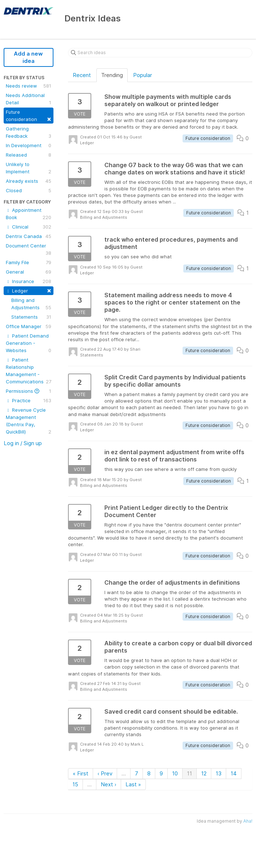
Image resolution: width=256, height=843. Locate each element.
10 (175, 773)
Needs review (28, 85)
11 (189, 773)
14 (234, 773)
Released (28, 154)
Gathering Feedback (28, 133)
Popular (142, 75)
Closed (28, 190)
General (28, 271)
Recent (82, 75)
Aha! (247, 821)
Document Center (28, 250)
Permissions (28, 391)
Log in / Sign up (23, 443)
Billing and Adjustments (31, 304)
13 (218, 773)
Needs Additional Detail (28, 99)
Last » (133, 784)
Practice (28, 400)
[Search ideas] (160, 52)
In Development (28, 145)
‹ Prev (104, 773)
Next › (108, 784)
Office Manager (28, 326)
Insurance (28, 281)
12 (204, 773)
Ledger (28, 290)
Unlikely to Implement (28, 168)
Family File (28, 262)
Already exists (28, 181)
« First (80, 773)
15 (75, 784)
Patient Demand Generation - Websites (28, 343)
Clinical (28, 226)
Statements (31, 316)
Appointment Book (28, 214)
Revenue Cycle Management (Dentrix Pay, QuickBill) (28, 421)
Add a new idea (28, 57)
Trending (112, 75)
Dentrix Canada (28, 236)
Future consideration (28, 115)
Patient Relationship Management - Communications (28, 371)
